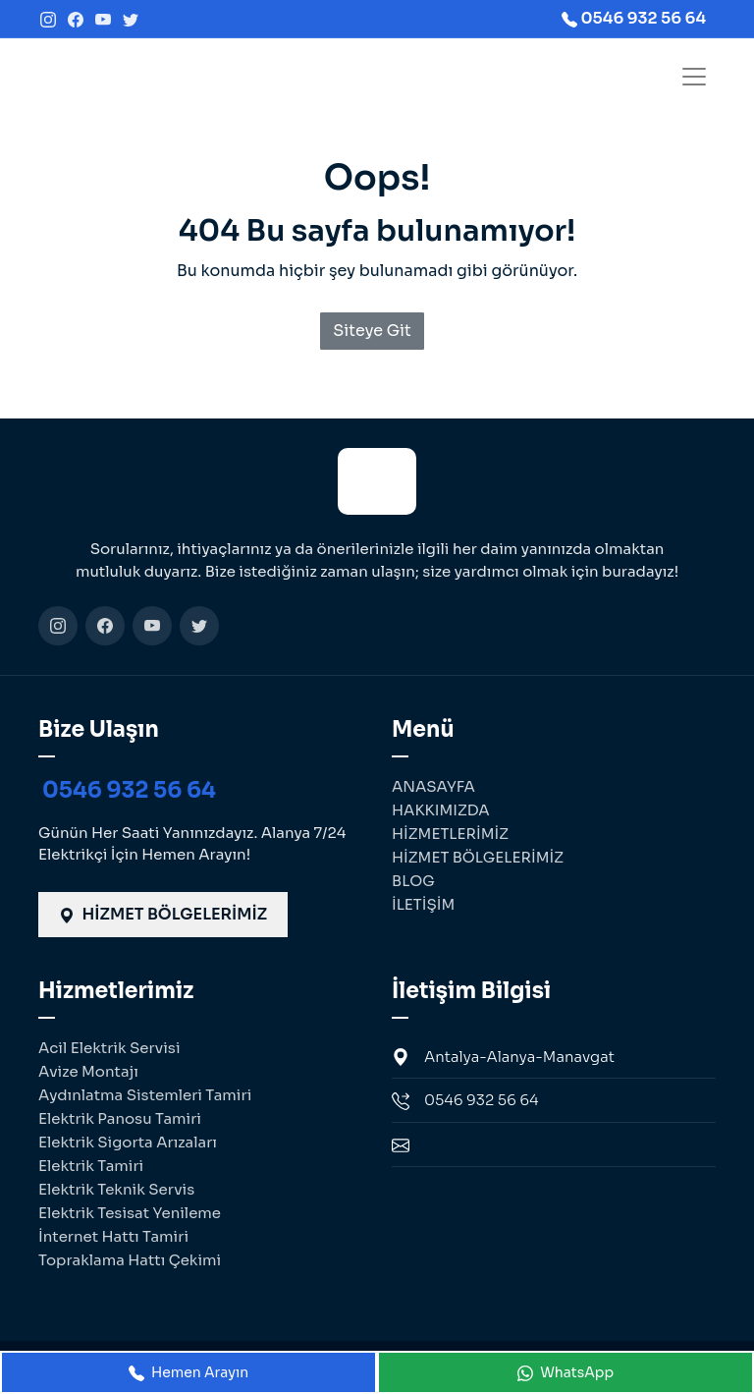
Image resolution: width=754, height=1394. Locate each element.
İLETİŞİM (423, 904)
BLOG (413, 880)
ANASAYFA (433, 786)
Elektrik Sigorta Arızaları (127, 1142)
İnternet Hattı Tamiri (113, 1236)
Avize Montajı (88, 1071)
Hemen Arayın (189, 1372)
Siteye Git (372, 330)
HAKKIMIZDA (441, 810)
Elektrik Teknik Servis (116, 1189)
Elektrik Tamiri (90, 1165)
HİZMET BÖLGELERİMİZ (163, 914)
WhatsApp (565, 1372)
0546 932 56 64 (129, 790)
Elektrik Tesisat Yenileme (129, 1212)
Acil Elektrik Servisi (109, 1047)
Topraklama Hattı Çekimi (129, 1260)
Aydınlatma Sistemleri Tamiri (144, 1095)
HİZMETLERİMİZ (450, 833)
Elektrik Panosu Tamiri (119, 1118)
